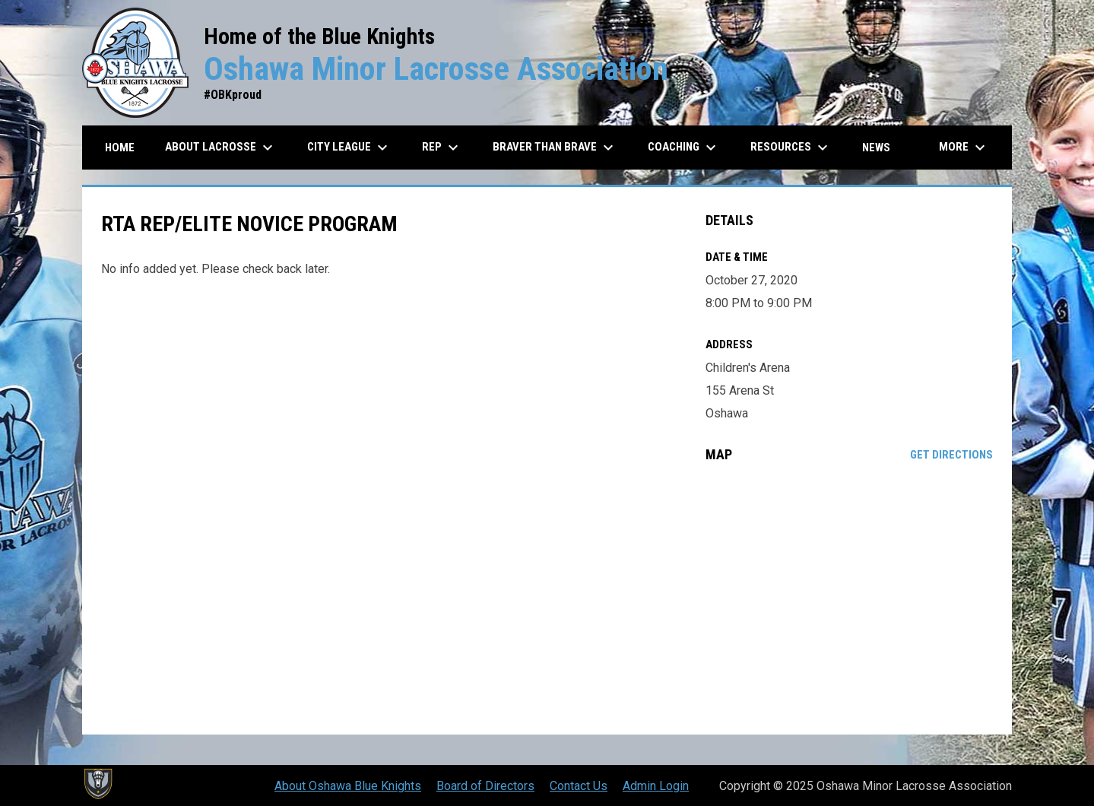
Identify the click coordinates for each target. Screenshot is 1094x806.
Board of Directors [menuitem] (485, 786)
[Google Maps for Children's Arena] (850, 598)
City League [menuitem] (349, 147)
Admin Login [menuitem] (656, 786)
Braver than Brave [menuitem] (555, 147)
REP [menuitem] (442, 147)
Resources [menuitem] (791, 147)
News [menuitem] (876, 147)
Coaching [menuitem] (684, 147)
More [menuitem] (964, 147)
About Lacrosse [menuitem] (221, 147)
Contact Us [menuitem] (578, 786)
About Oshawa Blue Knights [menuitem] (347, 786)
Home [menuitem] (120, 147)
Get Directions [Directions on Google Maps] (951, 455)
